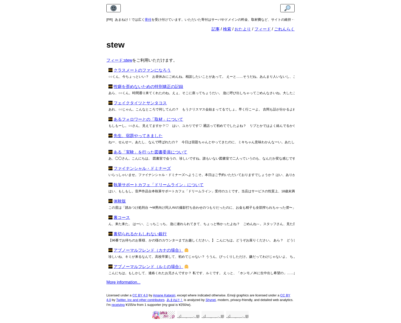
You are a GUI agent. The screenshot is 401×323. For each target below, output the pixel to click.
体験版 (120, 201)
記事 (215, 29)
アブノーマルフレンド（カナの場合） (148, 250)
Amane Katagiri (164, 295)
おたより (243, 29)
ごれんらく (284, 29)
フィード (262, 29)
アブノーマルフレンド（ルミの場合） (148, 266)
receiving (118, 305)
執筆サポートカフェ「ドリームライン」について (159, 185)
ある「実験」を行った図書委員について (150, 152)
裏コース (122, 217)
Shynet (211, 300)
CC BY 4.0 (140, 295)
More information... (123, 282)
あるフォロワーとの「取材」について (148, 119)
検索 (227, 29)
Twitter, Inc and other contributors (140, 300)
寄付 (148, 19)
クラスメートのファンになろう (142, 70)
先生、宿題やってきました (138, 135)
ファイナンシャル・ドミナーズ (142, 168)
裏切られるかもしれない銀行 (140, 234)
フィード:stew (119, 60)
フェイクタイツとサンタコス (140, 103)
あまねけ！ (174, 300)
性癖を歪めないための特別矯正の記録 (148, 86)
